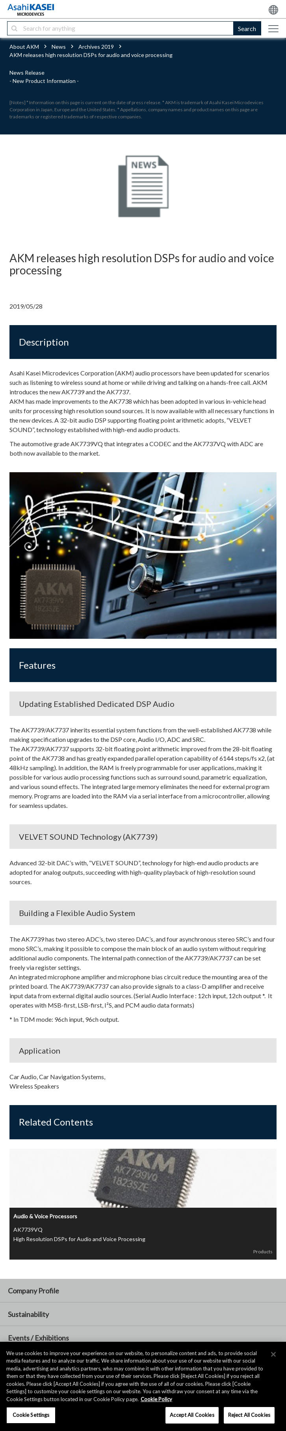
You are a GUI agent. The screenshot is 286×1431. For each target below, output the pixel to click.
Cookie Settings (31, 1415)
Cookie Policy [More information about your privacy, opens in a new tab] (156, 1399)
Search (247, 28)
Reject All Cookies (249, 1415)
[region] (143, 1386)
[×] (273, 1354)
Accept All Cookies (192, 1415)
